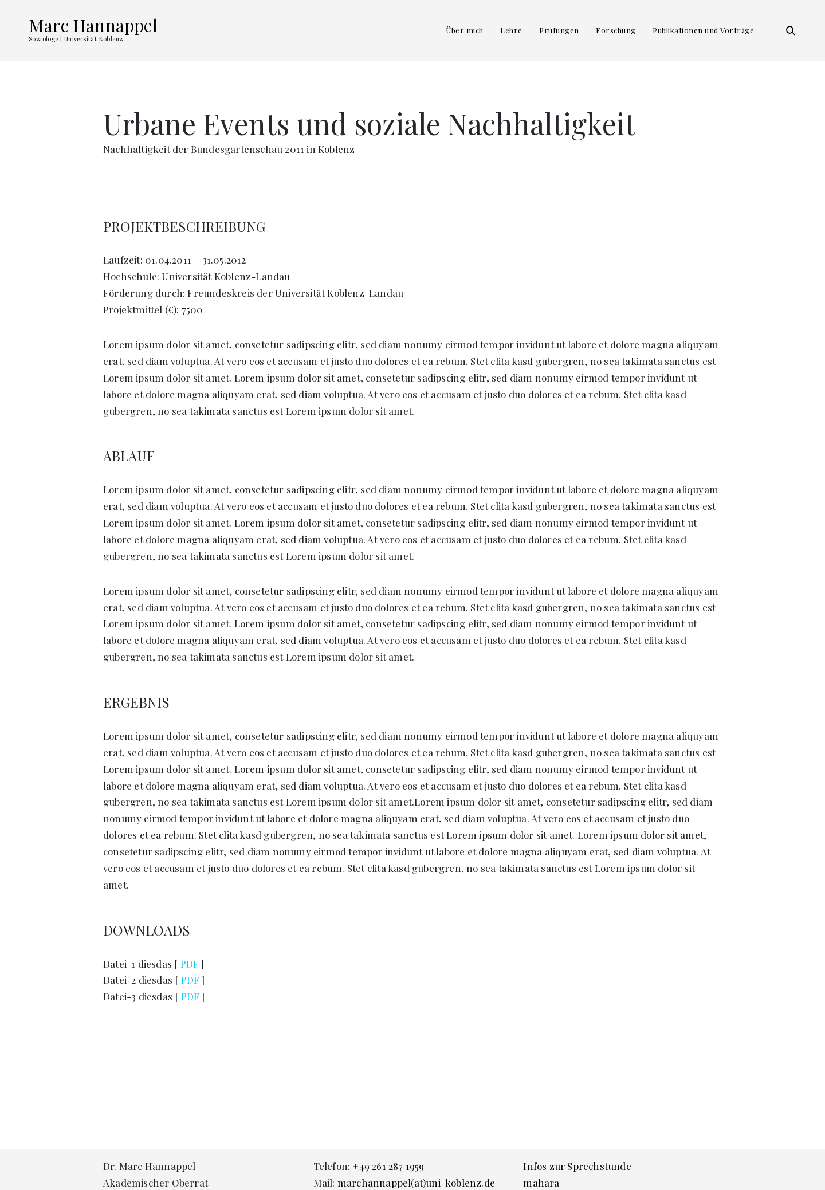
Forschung (616, 30)
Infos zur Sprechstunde (577, 1166)
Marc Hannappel (93, 25)
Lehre (511, 30)
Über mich (465, 30)
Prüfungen (559, 30)
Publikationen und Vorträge (703, 30)
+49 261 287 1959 (388, 1166)
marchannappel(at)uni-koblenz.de (416, 1182)
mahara (541, 1182)
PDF (189, 963)
